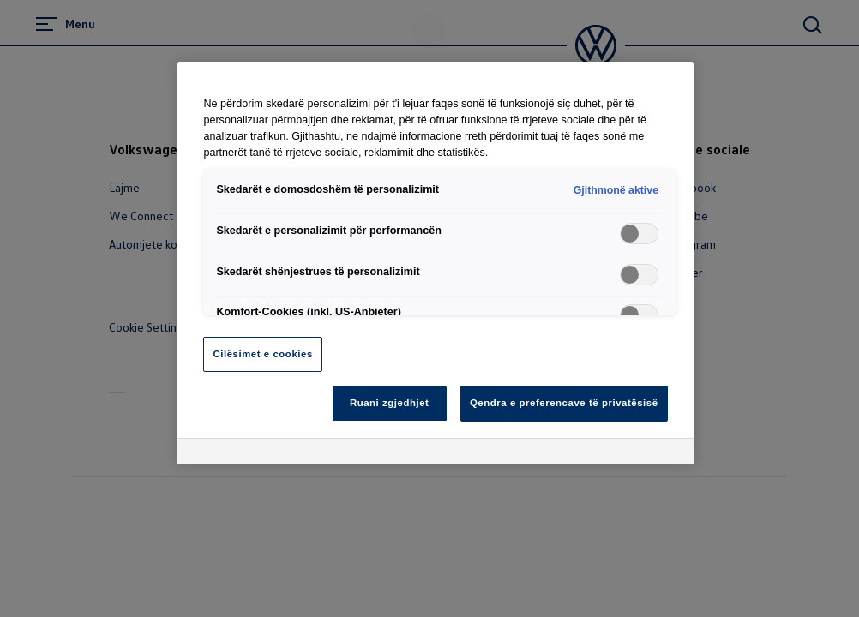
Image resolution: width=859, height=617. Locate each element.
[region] (435, 263)
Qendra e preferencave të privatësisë (564, 403)
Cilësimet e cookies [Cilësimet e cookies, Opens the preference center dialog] (262, 354)
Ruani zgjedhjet (390, 403)
